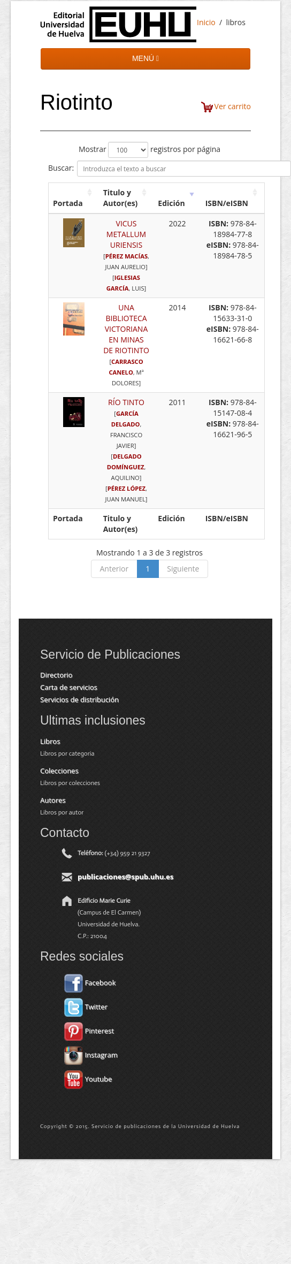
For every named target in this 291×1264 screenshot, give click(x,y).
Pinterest (89, 1030)
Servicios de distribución (79, 699)
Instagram (91, 1055)
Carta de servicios (68, 687)
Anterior (114, 569)
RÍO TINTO (126, 402)
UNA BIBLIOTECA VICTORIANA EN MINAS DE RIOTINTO (126, 328)
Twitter (86, 1006)
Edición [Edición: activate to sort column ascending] (171, 203)
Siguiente (183, 569)
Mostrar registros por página (149, 150)
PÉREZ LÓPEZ (127, 488)
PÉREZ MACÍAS (126, 256)
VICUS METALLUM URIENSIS (126, 234)
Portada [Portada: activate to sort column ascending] (68, 203)
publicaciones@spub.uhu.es (125, 876)
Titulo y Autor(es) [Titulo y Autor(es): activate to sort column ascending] (120, 197)
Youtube (88, 1079)
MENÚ (145, 58)
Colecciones (59, 770)
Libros (50, 741)
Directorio (56, 675)
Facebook (90, 982)
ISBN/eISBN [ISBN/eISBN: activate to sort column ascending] (226, 203)
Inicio (206, 22)
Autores (52, 800)
